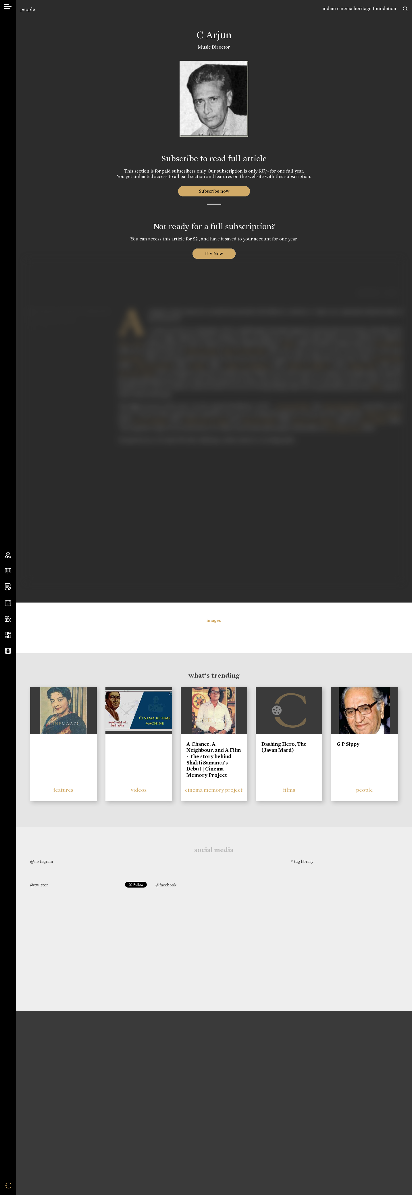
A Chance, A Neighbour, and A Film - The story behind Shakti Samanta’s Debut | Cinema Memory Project (213, 759)
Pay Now (214, 253)
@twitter (39, 885)
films (289, 790)
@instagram (41, 861)
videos (139, 790)
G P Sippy (348, 744)
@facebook (165, 885)
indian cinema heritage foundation (359, 8)
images (214, 620)
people (27, 9)
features (63, 790)
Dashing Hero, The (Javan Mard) (284, 747)
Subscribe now (214, 191)
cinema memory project (213, 790)
